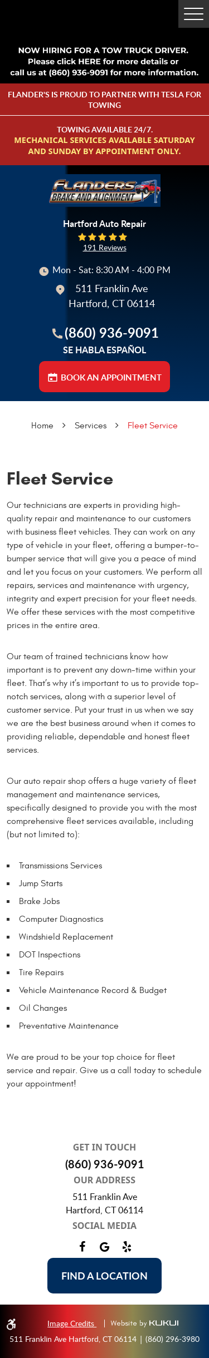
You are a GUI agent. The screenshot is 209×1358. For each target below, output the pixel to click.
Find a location (104, 1275)
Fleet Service (153, 426)
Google (105, 1247)
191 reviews (105, 247)
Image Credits (71, 1323)
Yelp (127, 1247)
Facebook (82, 1247)
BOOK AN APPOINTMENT (111, 377)
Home (42, 426)
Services (90, 426)
